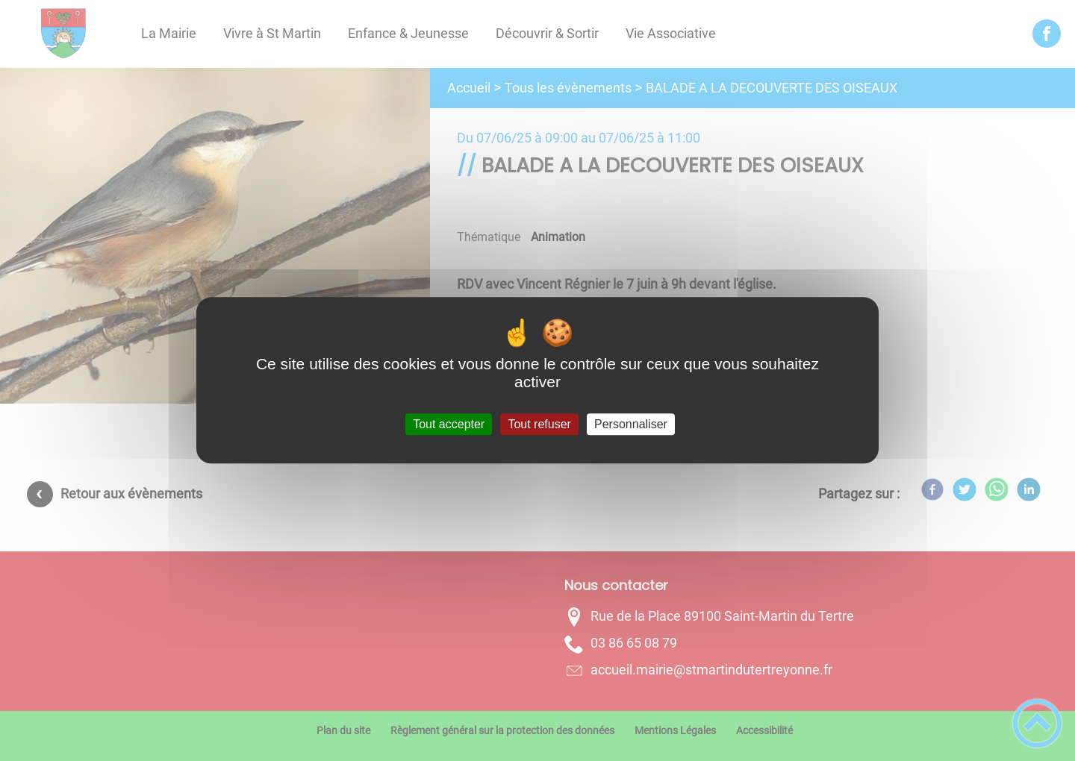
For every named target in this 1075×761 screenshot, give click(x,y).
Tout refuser (539, 424)
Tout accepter (448, 424)
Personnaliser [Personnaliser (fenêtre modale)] (630, 424)
